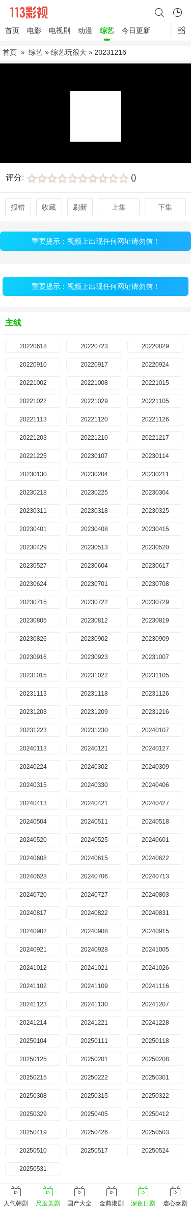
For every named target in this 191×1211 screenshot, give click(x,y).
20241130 (93, 1004)
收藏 (49, 207)
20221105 (155, 401)
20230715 (32, 602)
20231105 (155, 675)
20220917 (93, 364)
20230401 (32, 529)
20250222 (93, 1077)
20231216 (155, 711)
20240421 (93, 803)
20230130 (32, 474)
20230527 (32, 565)
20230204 (93, 474)
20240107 (155, 730)
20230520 (155, 547)
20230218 (32, 492)
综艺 (107, 30)
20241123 (32, 1004)
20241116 (155, 986)
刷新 (80, 207)
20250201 (93, 1059)
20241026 (155, 967)
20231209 (93, 711)
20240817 (32, 913)
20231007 (155, 657)
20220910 (32, 364)
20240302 (93, 766)
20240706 (93, 876)
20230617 (155, 565)
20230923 (93, 657)
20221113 (32, 419)
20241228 (155, 1022)
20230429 (32, 547)
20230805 (32, 620)
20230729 (155, 602)
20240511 (93, 821)
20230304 (155, 492)
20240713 (155, 876)
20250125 (32, 1059)
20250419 (32, 1132)
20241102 (32, 986)
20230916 (32, 657)
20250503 (155, 1132)
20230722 (93, 602)
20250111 (93, 1040)
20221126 (155, 419)
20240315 (32, 785)
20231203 (32, 711)
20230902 (93, 638)
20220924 (155, 364)
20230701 (93, 583)
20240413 (32, 803)
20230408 (93, 529)
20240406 (155, 785)
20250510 (32, 1150)
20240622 (155, 858)
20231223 (32, 730)
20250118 (155, 1040)
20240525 (93, 839)
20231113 (32, 693)
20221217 (155, 437)
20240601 (155, 839)
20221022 (32, 401)
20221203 (32, 437)
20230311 (32, 510)
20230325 (155, 510)
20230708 (155, 583)
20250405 (93, 1114)
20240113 (32, 748)
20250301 (155, 1077)
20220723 (93, 346)
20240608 (32, 858)
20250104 (32, 1040)
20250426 (93, 1132)
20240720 (32, 894)
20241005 (155, 949)
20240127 (155, 748)
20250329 (32, 1114)
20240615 (93, 858)
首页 (12, 30)
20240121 (93, 748)
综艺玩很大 (69, 52)
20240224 (32, 766)
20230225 (93, 492)
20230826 (32, 638)
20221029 (93, 401)
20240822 (93, 913)
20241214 (32, 1022)
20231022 (93, 675)
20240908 (93, 931)
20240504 (32, 821)
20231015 (32, 675)
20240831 (155, 913)
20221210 (93, 437)
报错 (18, 207)
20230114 (155, 456)
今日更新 (136, 30)
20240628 (32, 876)
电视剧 (59, 30)
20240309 (155, 766)
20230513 (93, 547)
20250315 (93, 1095)
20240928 (93, 949)
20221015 (155, 382)
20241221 (93, 1022)
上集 (119, 207)
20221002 (32, 382)
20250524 (155, 1150)
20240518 (155, 821)
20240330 (93, 785)
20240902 (32, 931)
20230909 (155, 638)
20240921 (32, 949)
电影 (34, 30)
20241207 (155, 1004)
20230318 (93, 510)
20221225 (32, 456)
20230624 (32, 583)
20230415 (155, 529)
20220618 (32, 346)
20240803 (155, 894)
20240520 (32, 839)
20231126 (155, 693)
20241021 (93, 967)
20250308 (32, 1095)
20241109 (93, 986)
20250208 (155, 1059)
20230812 (93, 620)
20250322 (155, 1095)
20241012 (32, 967)
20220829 (155, 346)
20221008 (93, 382)
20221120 (93, 419)
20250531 (32, 1168)
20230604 (93, 565)
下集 (165, 207)
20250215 (32, 1077)
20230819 (155, 620)
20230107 (93, 456)
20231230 (93, 730)
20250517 (93, 1150)
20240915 (155, 931)
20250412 (155, 1114)
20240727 (93, 894)
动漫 (85, 30)
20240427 (155, 803)
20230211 (155, 474)
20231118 (93, 693)
